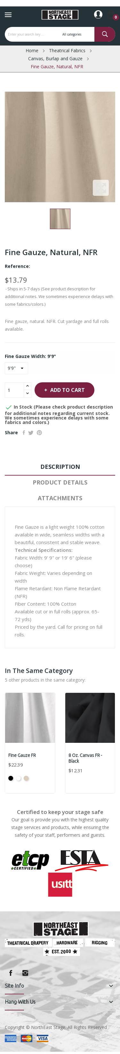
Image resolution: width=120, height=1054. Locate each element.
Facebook (10, 973)
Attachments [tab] (60, 498)
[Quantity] (14, 390)
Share (24, 432)
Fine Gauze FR (22, 755)
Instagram (25, 973)
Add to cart (67, 390)
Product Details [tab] (60, 482)
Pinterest (39, 432)
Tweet (31, 432)
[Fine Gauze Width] (16, 368)
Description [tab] (60, 466)
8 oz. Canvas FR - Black (85, 758)
